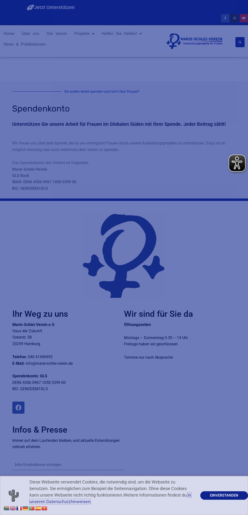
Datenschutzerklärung (105, 506)
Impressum (79, 506)
